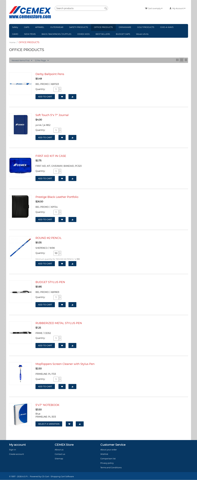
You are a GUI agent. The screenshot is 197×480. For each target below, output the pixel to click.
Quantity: (40, 89)
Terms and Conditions (111, 467)
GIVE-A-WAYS (166, 27)
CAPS (26, 27)
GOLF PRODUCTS (145, 27)
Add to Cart (45, 97)
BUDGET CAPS (123, 34)
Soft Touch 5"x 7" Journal (52, 115)
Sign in (12, 450)
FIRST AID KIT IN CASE (50, 156)
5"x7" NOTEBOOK (47, 405)
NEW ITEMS (30, 34)
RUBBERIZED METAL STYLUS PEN (58, 323)
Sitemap (59, 458)
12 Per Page (42, 60)
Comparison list (108, 458)
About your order (108, 450)
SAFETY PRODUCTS (78, 27)
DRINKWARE (125, 27)
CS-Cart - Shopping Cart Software (58, 476)
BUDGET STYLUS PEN (50, 282)
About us (59, 450)
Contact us (60, 454)
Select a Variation (49, 424)
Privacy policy (107, 463)
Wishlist (104, 454)
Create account (16, 454)
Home (12, 42)
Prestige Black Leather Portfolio (56, 197)
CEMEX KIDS (83, 34)
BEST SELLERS (103, 34)
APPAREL (39, 27)
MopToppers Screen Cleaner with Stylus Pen (65, 364)
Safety (15, 27)
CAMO (15, 34)
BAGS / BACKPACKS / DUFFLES (56, 34)
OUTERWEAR (56, 27)
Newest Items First (22, 60)
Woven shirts (142, 34)
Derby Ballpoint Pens (49, 74)
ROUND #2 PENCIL (48, 238)
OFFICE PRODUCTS (103, 27)
